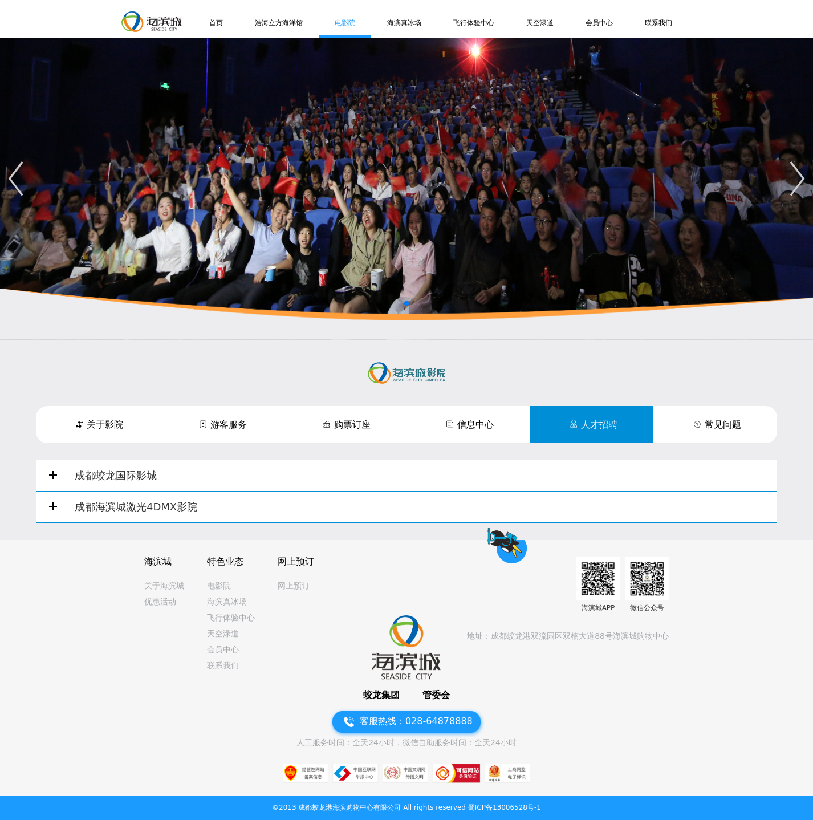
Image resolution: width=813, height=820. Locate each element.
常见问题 (723, 424)
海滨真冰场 (404, 23)
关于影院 (105, 424)
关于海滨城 (164, 585)
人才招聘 (599, 424)
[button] (16, 178)
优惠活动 (160, 601)
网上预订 (294, 585)
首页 (216, 23)
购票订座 (352, 424)
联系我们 (658, 23)
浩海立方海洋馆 (279, 23)
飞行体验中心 (473, 23)
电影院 (345, 23)
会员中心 (599, 23)
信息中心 (475, 424)
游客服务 (228, 424)
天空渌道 (540, 23)
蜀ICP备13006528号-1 (504, 807)
